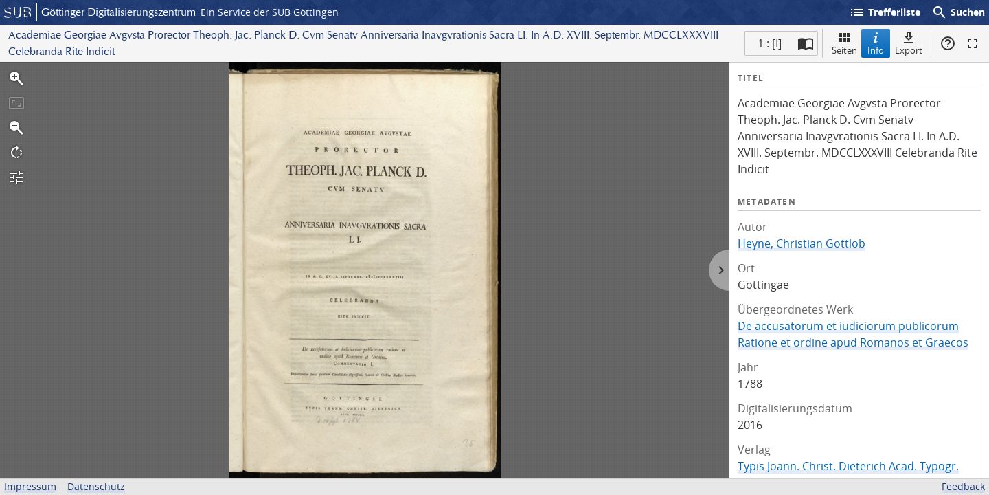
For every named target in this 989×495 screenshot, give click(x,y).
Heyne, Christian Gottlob (801, 243)
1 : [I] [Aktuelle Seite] (770, 43)
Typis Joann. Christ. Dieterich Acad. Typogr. (848, 466)
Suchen (958, 12)
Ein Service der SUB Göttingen (270, 12)
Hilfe (948, 43)
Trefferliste (884, 12)
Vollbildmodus (972, 43)
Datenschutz (96, 486)
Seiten (844, 43)
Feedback (963, 486)
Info (875, 43)
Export (908, 43)
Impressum (30, 486)
